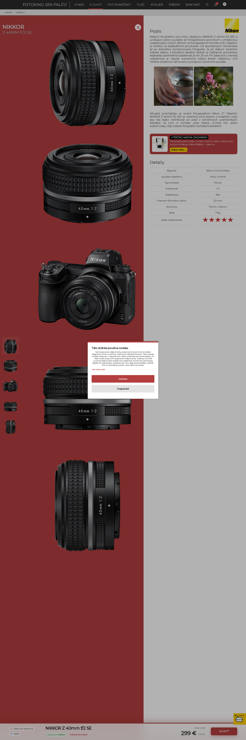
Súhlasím (123, 379)
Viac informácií (98, 369)
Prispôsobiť (123, 389)
